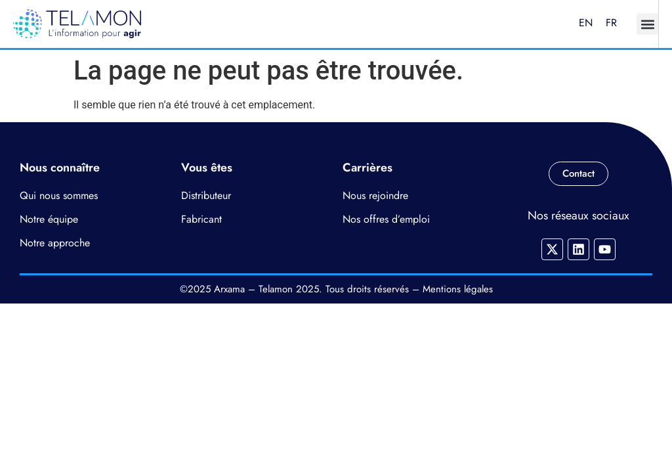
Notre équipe (49, 219)
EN (586, 22)
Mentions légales (458, 289)
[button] (647, 24)
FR (611, 22)
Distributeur (206, 195)
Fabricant (201, 219)
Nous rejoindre (375, 195)
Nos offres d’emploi (386, 219)
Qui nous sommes (59, 195)
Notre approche (55, 242)
